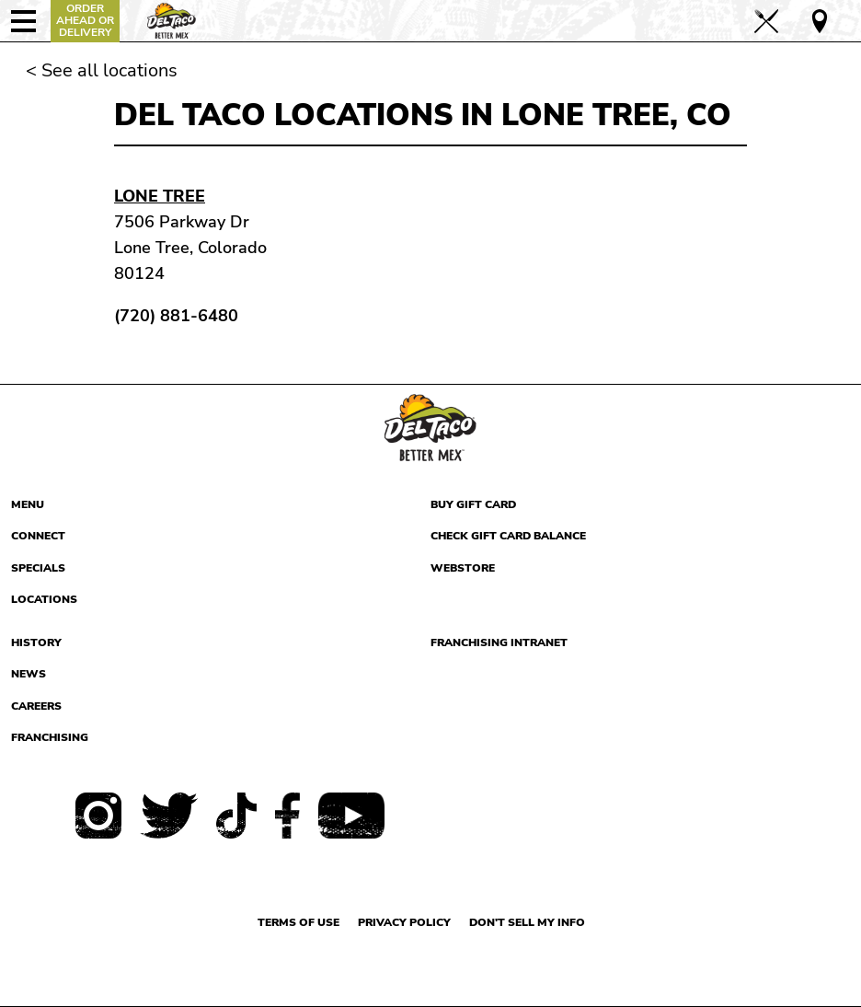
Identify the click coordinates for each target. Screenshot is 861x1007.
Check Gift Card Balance (508, 535)
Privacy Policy (404, 922)
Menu (27, 504)
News (28, 673)
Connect (38, 535)
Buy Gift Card (473, 504)
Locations (44, 599)
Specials (38, 567)
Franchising (49, 737)
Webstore (462, 567)
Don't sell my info (527, 922)
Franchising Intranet (499, 642)
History (36, 642)
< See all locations (102, 70)
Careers (36, 706)
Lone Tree (159, 196)
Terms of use (298, 922)
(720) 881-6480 (176, 316)
